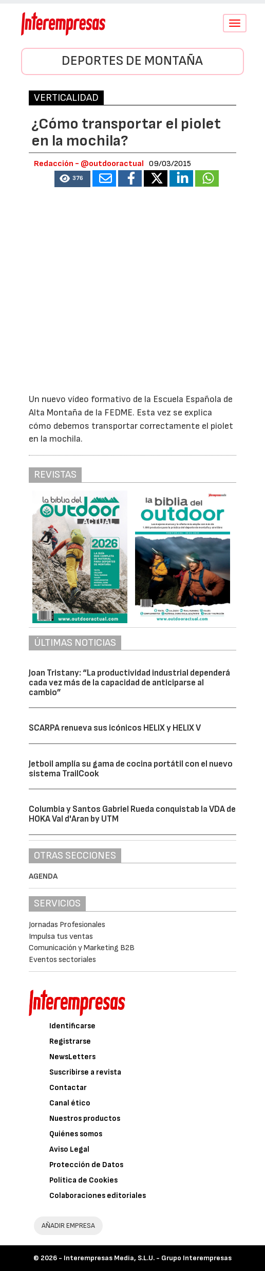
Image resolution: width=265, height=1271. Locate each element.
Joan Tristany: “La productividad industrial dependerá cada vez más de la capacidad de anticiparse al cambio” (129, 682)
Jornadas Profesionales (67, 925)
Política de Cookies (83, 1180)
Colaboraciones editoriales (97, 1196)
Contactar (68, 1088)
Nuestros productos (84, 1118)
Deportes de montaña (132, 61)
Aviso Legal (69, 1149)
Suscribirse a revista (85, 1072)
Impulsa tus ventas (61, 936)
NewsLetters (72, 1057)
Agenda (43, 876)
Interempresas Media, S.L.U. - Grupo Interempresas (148, 1258)
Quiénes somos (75, 1134)
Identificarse (72, 1026)
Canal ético (69, 1103)
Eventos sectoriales (62, 960)
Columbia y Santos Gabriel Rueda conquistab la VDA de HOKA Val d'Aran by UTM (132, 814)
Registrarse (70, 1041)
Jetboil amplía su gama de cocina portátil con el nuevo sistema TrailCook (131, 769)
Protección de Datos (86, 1165)
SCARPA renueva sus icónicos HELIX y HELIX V (115, 728)
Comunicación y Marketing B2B (82, 948)
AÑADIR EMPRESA (68, 1225)
